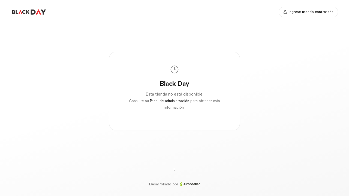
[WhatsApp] (174, 169)
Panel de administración (169, 101)
